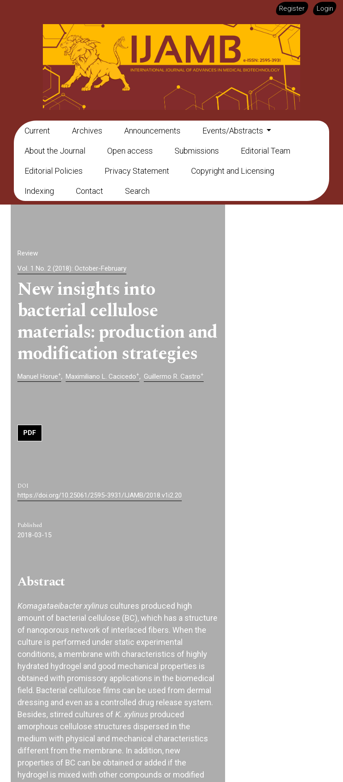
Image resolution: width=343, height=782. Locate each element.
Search (137, 191)
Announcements (152, 130)
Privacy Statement (137, 171)
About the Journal (55, 150)
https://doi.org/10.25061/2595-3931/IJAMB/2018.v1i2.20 (99, 495)
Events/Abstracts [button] (233, 130)
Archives (87, 130)
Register (292, 8)
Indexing (39, 191)
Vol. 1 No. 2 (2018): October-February (71, 268)
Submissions (197, 150)
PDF (29, 433)
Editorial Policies (54, 171)
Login (325, 8)
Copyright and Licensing (232, 171)
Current (37, 130)
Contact (89, 191)
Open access (130, 150)
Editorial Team (265, 150)
